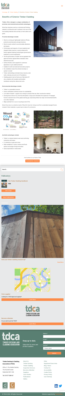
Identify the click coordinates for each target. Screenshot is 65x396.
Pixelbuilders (59, 394)
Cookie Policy (48, 372)
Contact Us (47, 368)
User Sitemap (48, 376)
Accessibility (47, 370)
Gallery (25, 379)
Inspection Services (29, 368)
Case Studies (27, 374)
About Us (26, 361)
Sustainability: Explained (32, 161)
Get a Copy (8, 190)
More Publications (8, 197)
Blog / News (47, 365)
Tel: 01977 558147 (8, 375)
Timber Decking (27, 363)
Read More (60, 262)
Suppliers (26, 372)
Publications (26, 376)
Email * (45, 339)
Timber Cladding (14, 12)
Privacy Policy (48, 374)
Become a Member (28, 370)
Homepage (5, 12)
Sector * (45, 345)
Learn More (32, 299)
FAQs (45, 361)
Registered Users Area (50, 363)
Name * (45, 333)
